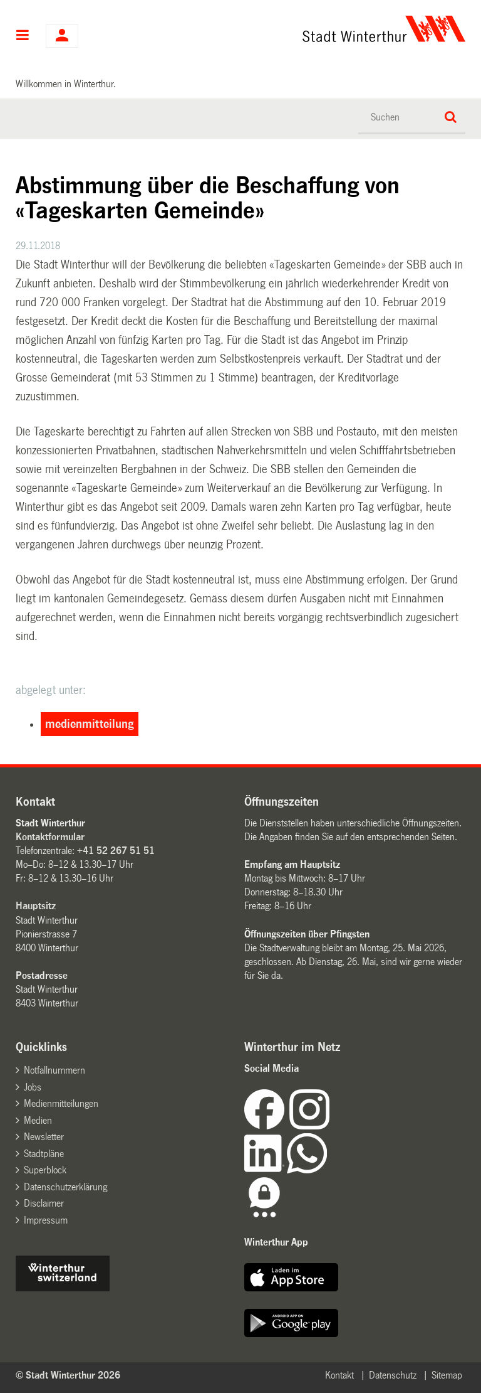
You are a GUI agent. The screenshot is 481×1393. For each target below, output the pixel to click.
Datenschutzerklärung (65, 1187)
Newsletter (44, 1136)
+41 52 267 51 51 (116, 850)
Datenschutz (392, 1375)
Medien (38, 1120)
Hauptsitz (36, 905)
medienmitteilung (89, 724)
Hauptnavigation (23, 36)
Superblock (45, 1170)
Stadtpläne (44, 1153)
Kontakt (339, 1375)
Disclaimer (44, 1203)
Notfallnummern (54, 1070)
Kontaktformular (50, 836)
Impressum (46, 1220)
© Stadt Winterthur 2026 (68, 1375)
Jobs (32, 1087)
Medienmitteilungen (61, 1103)
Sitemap (447, 1375)
